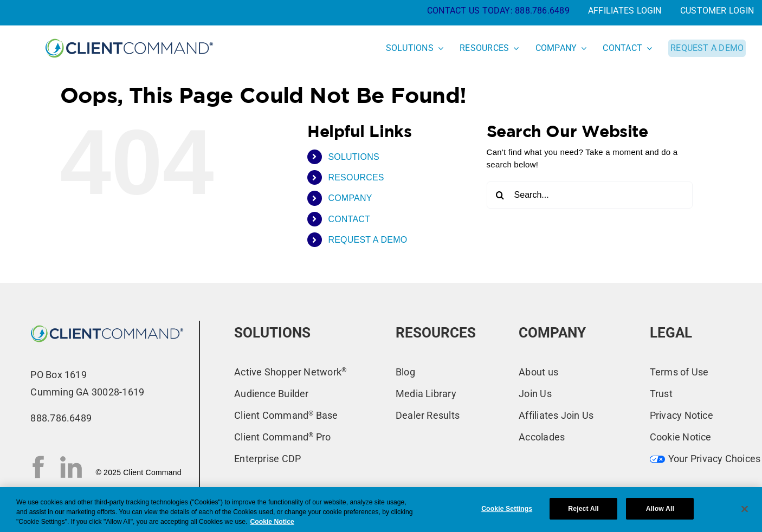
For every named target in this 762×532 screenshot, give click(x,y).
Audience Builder (271, 393)
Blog (405, 372)
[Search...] (590, 195)
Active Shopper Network (290, 372)
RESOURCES (356, 177)
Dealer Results (428, 415)
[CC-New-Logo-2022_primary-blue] (129, 37)
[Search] (500, 195)
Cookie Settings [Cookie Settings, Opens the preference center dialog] (506, 508)
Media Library (426, 393)
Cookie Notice (681, 437)
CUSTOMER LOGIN (717, 10)
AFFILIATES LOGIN (625, 10)
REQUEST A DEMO (367, 239)
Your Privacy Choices (705, 458)
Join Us (535, 393)
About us (538, 372)
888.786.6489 (542, 10)
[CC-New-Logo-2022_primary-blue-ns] (107, 324)
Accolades (542, 437)
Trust (661, 393)
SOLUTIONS (353, 156)
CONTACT (349, 219)
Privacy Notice (681, 415)
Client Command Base (286, 415)
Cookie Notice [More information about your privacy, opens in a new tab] (272, 521)
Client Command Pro (282, 437)
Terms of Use (679, 372)
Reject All (583, 508)
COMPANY (350, 198)
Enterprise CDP (267, 458)
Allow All (660, 508)
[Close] (745, 509)
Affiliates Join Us (556, 415)
